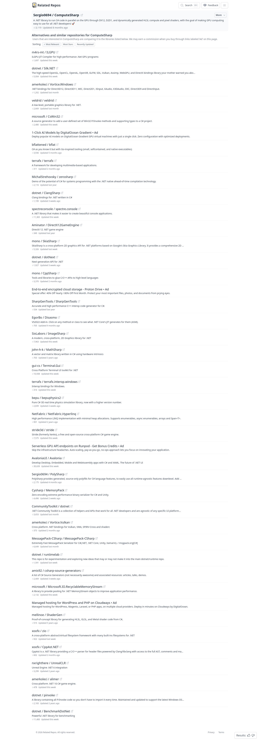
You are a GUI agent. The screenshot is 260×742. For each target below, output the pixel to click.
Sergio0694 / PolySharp (48, 474)
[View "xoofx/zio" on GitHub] (48, 631)
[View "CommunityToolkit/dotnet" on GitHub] (71, 506)
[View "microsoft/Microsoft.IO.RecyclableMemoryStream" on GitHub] (104, 586)
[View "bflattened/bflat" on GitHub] (57, 144)
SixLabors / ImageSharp (48, 333)
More (221, 15)
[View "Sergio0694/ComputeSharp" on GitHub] (81, 15)
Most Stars (68, 44)
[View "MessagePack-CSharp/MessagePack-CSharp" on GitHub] (96, 538)
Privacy (211, 732)
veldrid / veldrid (43, 100)
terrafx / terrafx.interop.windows (54, 382)
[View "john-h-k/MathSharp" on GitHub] (63, 349)
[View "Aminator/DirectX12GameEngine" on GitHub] (81, 225)
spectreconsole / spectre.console (54, 209)
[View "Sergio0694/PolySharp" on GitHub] (66, 474)
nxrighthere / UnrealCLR (49, 663)
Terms (221, 732)
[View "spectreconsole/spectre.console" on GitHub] (79, 209)
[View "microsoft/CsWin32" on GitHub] (62, 116)
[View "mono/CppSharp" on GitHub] (58, 273)
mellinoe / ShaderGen (47, 615)
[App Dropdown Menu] (224, 5)
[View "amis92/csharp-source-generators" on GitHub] (82, 570)
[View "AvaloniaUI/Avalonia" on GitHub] (63, 458)
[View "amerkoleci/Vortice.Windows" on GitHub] (75, 84)
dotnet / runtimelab (45, 554)
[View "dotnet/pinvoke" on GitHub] (57, 695)
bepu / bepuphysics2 (46, 398)
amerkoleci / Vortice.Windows (52, 84)
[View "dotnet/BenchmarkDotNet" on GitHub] (72, 711)
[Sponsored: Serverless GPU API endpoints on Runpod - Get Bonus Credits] (130, 448)
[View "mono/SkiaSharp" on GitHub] (58, 241)
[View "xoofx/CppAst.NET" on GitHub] (60, 647)
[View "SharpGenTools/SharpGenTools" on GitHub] (79, 301)
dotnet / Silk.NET (43, 68)
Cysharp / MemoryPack (48, 490)
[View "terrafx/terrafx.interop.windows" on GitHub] (79, 381)
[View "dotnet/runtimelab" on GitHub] (61, 554)
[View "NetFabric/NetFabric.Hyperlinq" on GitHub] (78, 413)
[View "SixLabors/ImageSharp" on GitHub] (67, 333)
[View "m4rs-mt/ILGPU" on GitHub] (57, 52)
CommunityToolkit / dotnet (50, 506)
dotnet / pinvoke (43, 695)
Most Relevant (51, 44)
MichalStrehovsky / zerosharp (52, 177)
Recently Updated (85, 44)
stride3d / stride (43, 430)
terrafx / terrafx (42, 161)
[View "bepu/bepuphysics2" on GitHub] (63, 397)
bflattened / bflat (43, 145)
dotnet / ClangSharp (46, 193)
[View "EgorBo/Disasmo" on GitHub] (59, 317)
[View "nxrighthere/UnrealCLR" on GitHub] (67, 663)
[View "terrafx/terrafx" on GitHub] (55, 160)
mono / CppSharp (44, 273)
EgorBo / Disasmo (44, 317)
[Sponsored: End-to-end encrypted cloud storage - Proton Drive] (130, 291)
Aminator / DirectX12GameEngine (55, 225)
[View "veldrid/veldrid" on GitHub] (55, 100)
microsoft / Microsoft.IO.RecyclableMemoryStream (67, 587)
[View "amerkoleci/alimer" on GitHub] (61, 679)
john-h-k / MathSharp (47, 350)
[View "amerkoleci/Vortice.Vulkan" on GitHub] (71, 522)
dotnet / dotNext (43, 257)
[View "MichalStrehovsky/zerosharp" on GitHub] (75, 176)
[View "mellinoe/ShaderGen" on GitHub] (64, 614)
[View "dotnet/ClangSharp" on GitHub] (62, 193)
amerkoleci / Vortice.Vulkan (51, 522)
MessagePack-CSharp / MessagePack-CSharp (63, 538)
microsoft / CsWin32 (46, 116)
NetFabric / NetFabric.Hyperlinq (54, 414)
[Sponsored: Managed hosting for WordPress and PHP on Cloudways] (130, 604)
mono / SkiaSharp (44, 241)
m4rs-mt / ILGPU (43, 52)
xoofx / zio (39, 631)
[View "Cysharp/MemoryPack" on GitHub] (66, 490)
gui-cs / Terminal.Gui (46, 366)
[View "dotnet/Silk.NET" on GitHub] (57, 68)
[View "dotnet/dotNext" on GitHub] (57, 257)
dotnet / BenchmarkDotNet (51, 711)
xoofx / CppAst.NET (45, 647)
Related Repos (49, 5)
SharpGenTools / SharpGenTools (54, 301)
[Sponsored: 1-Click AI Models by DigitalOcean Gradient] (130, 134)
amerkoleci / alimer (45, 679)
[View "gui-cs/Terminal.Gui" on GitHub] (62, 365)
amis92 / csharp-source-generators (56, 571)
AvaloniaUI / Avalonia (47, 458)
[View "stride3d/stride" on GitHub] (56, 430)
